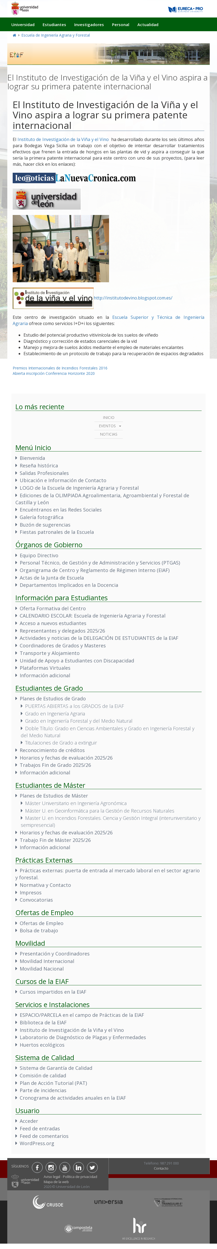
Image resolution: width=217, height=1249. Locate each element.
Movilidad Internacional (47, 961)
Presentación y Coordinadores (55, 953)
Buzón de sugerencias (45, 524)
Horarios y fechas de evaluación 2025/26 (66, 757)
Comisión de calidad (43, 1075)
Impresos (31, 892)
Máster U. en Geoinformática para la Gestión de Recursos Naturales (99, 810)
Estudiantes (54, 24)
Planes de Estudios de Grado (53, 698)
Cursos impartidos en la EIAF (53, 992)
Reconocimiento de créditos (52, 750)
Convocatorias (36, 900)
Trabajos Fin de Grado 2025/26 (55, 765)
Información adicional (45, 675)
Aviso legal (52, 1176)
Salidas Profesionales (44, 473)
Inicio (108, 417)
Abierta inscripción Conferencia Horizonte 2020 (54, 373)
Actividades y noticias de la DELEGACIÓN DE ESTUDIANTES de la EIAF (99, 638)
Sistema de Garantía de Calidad (56, 1068)
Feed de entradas (40, 1128)
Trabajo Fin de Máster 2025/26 (55, 840)
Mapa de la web (56, 1181)
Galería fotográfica (41, 517)
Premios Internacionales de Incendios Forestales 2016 (60, 368)
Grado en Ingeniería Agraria (55, 713)
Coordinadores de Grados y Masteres (63, 645)
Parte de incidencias (43, 1090)
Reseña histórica (39, 465)
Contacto (161, 1168)
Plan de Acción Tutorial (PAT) (53, 1083)
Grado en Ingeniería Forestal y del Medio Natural (79, 721)
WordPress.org (37, 1143)
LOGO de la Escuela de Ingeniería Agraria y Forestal (79, 488)
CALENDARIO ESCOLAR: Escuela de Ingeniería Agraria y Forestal (92, 615)
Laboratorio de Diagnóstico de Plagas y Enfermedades (83, 1037)
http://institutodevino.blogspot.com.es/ (133, 298)
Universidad (23, 24)
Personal (120, 24)
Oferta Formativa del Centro (53, 608)
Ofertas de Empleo (41, 923)
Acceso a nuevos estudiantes (53, 623)
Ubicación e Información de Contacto (63, 480)
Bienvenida (32, 458)
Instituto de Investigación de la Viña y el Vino (63, 139)
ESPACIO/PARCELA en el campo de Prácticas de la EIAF (82, 1015)
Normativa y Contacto (45, 885)
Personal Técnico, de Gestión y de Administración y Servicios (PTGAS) (100, 562)
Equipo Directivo (39, 555)
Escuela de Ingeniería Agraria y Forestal (55, 35)
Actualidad (147, 24)
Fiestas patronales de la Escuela (57, 532)
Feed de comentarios (44, 1136)
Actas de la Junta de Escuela (52, 577)
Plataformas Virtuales (45, 668)
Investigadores (89, 24)
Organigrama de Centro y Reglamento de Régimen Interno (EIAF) (94, 570)
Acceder (29, 1121)
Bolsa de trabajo (39, 930)
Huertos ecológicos (42, 1045)
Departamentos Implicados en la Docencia (69, 585)
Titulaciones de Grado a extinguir (61, 742)
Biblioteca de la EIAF (43, 1022)
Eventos (107, 425)
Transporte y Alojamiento (50, 653)
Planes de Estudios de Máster (54, 795)
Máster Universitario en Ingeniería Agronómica (76, 803)
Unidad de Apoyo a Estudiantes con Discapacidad (77, 660)
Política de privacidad (80, 1176)
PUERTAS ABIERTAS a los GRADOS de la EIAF (74, 706)
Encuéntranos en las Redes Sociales (61, 509)
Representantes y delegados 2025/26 (62, 630)
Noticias (108, 434)
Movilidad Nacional (42, 968)
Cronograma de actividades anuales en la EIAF (73, 1098)
